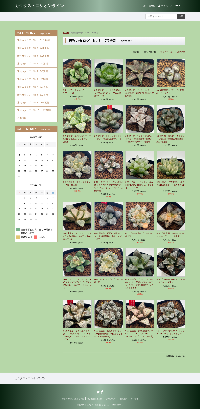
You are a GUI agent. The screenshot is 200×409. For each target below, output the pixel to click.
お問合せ (134, 399)
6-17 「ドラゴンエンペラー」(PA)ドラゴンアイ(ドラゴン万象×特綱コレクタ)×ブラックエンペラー (77, 283)
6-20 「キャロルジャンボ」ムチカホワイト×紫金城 (170, 280)
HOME (66, 32)
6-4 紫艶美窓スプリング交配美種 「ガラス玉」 (170, 91)
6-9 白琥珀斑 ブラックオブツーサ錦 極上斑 (76, 183)
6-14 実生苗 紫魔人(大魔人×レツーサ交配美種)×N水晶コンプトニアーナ (108, 236)
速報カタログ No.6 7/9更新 (32, 79)
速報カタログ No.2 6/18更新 (33, 48)
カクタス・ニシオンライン (39, 6)
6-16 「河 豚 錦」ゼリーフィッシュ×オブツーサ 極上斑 (170, 234)
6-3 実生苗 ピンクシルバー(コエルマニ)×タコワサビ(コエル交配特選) (139, 93)
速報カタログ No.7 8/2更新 (32, 87)
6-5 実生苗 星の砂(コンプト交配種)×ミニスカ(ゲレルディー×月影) (77, 139)
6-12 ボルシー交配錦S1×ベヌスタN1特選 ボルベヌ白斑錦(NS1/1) (170, 185)
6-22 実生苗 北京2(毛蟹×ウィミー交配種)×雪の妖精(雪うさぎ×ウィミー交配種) (108, 334)
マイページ (166, 6)
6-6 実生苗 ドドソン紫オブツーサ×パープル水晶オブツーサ (108, 137)
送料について (111, 399)
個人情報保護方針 (94, 399)
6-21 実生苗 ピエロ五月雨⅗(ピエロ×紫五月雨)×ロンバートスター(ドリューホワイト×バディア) (77, 335)
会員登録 (150, 6)
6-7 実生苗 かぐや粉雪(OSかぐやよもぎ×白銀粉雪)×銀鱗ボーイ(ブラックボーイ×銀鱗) (138, 139)
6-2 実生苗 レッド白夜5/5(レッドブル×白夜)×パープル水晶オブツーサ (107, 93)
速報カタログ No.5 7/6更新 (32, 71)
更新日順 (181, 51)
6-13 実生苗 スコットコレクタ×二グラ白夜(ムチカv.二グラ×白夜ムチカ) (77, 236)
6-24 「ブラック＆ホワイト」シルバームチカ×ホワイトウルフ (170, 332)
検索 (181, 16)
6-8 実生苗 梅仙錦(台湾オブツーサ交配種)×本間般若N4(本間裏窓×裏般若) (170, 139)
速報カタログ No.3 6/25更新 (33, 56)
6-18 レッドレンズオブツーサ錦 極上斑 (108, 280)
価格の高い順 (166, 51)
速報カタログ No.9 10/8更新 (33, 102)
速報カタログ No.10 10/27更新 (34, 110)
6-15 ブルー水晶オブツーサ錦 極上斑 (139, 234)
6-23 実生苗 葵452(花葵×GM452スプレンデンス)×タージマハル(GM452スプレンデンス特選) (139, 334)
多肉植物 (23, 118)
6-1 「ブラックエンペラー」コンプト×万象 (76, 91)
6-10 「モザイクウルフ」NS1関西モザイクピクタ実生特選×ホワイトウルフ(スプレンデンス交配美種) (108, 186)
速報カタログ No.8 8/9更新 (32, 95)
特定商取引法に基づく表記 (73, 399)
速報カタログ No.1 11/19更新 (33, 40)
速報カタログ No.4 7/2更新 (32, 63)
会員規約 (123, 399)
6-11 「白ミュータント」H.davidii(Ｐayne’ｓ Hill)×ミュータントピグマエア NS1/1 (139, 185)
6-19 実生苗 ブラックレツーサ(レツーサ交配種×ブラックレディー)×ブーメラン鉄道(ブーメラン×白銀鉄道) (139, 283)
